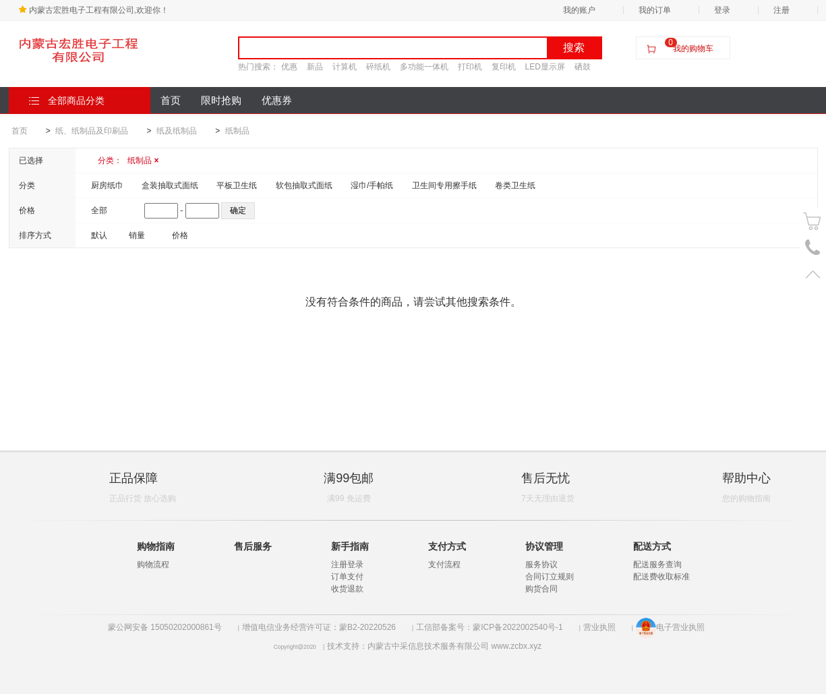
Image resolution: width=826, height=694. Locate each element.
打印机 (470, 66)
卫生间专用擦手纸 (444, 185)
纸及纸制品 (176, 131)
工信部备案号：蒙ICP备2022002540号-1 (489, 627)
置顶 (813, 274)
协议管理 (544, 546)
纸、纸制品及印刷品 (91, 131)
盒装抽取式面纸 (170, 185)
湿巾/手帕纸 (372, 185)
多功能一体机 (424, 66)
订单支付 (347, 576)
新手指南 (350, 546)
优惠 (289, 66)
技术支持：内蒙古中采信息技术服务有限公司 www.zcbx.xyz (434, 646)
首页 (170, 100)
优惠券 (277, 100)
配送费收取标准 (661, 576)
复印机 (504, 66)
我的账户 (579, 10)
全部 (99, 210)
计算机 (344, 66)
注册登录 (347, 564)
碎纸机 (378, 66)
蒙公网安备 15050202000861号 (165, 627)
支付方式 (447, 546)
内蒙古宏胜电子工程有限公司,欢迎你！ (93, 10)
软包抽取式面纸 (304, 185)
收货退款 (347, 589)
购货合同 (541, 589)
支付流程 (444, 564)
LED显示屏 (545, 66)
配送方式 (652, 546)
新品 (315, 66)
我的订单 (655, 10)
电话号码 (813, 248)
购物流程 (153, 564)
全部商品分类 (67, 100)
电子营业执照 (670, 627)
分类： (128, 160)
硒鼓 (582, 66)
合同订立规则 (549, 576)
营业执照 (599, 627)
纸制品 (237, 131)
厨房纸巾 (107, 185)
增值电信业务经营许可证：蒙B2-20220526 (319, 627)
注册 (781, 10)
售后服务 (253, 546)
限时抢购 (221, 100)
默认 (99, 235)
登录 (722, 10)
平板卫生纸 (236, 185)
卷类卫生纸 (515, 185)
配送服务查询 (657, 564)
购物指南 (156, 546)
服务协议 (541, 564)
